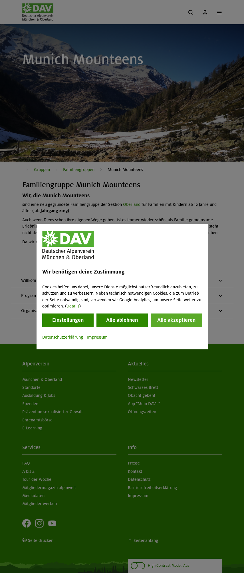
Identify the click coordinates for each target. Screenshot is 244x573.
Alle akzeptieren (176, 320)
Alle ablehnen (122, 320)
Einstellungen (68, 320)
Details (72, 306)
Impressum (97, 337)
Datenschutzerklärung (62, 337)
